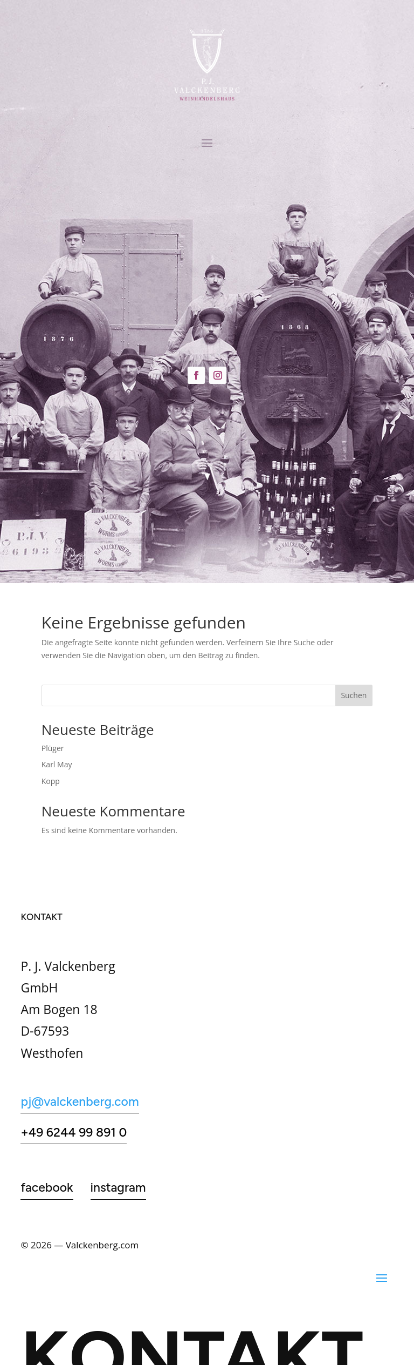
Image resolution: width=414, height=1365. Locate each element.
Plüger (53, 748)
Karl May (57, 764)
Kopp (51, 781)
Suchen (354, 695)
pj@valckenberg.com (79, 1101)
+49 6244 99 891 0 (73, 1132)
